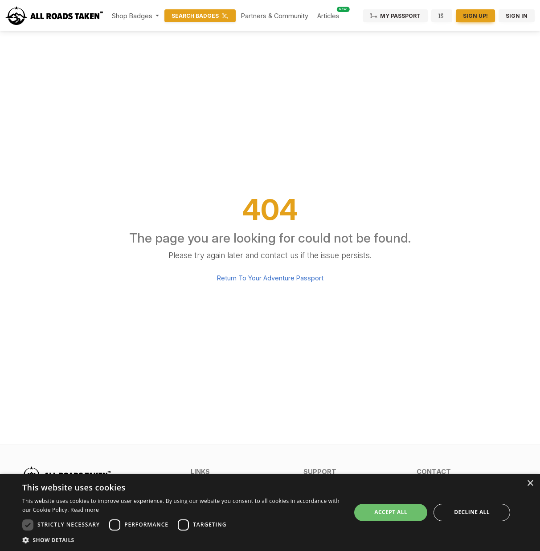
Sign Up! (475, 15)
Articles (328, 16)
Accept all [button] (390, 512)
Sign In (517, 15)
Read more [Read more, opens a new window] (84, 510)
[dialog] (270, 512)
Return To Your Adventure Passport (270, 278)
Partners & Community (274, 16)
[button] (242, 471)
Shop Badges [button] (133, 16)
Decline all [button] (472, 512)
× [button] (530, 483)
